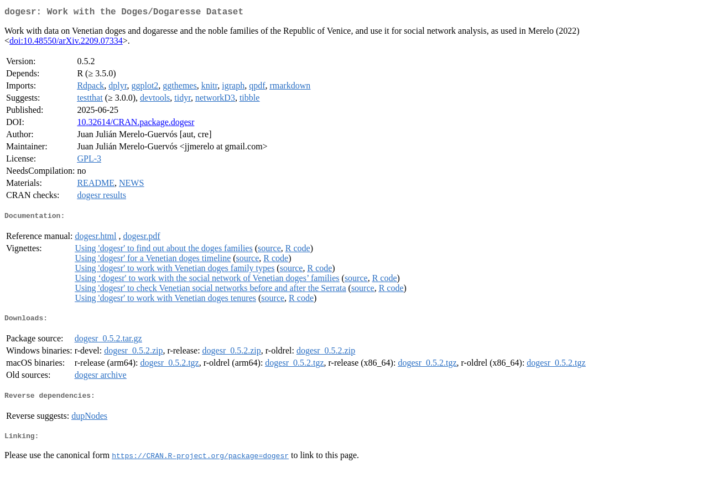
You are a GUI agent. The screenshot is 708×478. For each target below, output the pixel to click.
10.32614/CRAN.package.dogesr (135, 124)
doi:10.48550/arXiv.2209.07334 (66, 43)
